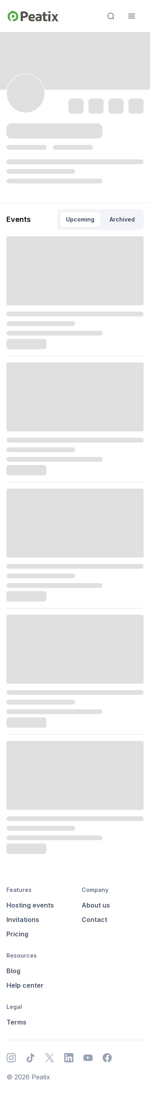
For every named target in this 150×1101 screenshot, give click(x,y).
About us (96, 905)
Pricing (17, 934)
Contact (94, 920)
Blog (13, 971)
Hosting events (30, 905)
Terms (16, 1022)
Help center (25, 985)
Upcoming (80, 219)
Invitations (22, 920)
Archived (122, 219)
